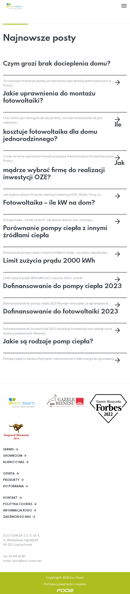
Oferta (9, 473)
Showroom (12, 456)
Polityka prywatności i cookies (65, 584)
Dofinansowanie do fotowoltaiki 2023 (60, 311)
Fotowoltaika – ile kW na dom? (49, 202)
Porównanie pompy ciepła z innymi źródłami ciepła (55, 231)
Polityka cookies (17, 504)
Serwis (8, 449)
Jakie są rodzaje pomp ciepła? (48, 341)
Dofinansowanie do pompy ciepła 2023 (62, 285)
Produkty (11, 480)
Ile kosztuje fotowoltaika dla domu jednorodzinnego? (62, 131)
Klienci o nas (13, 462)
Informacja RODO (17, 510)
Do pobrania (13, 486)
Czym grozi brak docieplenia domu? (56, 63)
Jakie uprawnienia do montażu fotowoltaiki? (49, 96)
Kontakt (10, 498)
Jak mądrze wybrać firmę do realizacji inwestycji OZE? (64, 170)
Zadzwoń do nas (17, 517)
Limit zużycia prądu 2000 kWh (49, 260)
